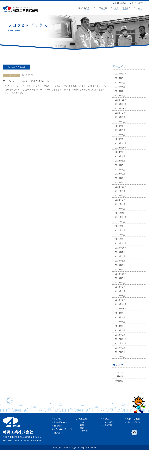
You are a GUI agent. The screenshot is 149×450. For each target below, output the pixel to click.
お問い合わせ (121, 3)
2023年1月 (120, 178)
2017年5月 (120, 356)
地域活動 (119, 381)
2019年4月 (120, 296)
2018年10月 (121, 308)
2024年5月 (120, 130)
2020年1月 (120, 265)
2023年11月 (121, 143)
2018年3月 (120, 335)
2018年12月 (121, 304)
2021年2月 (120, 239)
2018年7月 (120, 317)
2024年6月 (120, 126)
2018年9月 (120, 313)
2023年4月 (120, 169)
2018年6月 (120, 321)
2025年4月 (120, 87)
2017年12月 (121, 339)
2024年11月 (121, 104)
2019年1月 (120, 300)
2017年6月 (120, 352)
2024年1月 (120, 139)
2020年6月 (120, 256)
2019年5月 (120, 291)
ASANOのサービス (86, 9)
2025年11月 (121, 74)
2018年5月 (120, 326)
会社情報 (115, 9)
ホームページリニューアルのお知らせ (26, 80)
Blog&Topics (60, 422)
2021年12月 (121, 213)
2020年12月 (121, 243)
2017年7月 (120, 348)
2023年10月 (121, 148)
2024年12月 (121, 100)
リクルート (139, 9)
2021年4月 (120, 230)
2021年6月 (120, 226)
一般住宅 (84, 431)
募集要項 (108, 425)
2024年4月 (120, 134)
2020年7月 (120, 252)
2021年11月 (121, 217)
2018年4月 (120, 330)
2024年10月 (121, 108)
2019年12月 (121, 269)
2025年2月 (120, 91)
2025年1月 (120, 95)
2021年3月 (120, 234)
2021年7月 (120, 221)
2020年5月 (120, 261)
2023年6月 (120, 161)
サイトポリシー (139, 3)
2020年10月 (121, 248)
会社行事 (119, 376)
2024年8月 (120, 117)
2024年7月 (120, 121)
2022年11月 (121, 187)
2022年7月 (120, 195)
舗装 (82, 428)
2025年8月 (120, 78)
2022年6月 (120, 200)
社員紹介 (126, 9)
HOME (57, 419)
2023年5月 (120, 165)
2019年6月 (120, 287)
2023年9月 (120, 152)
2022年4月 (120, 204)
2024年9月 (120, 113)
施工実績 (103, 9)
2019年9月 (120, 278)
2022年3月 (120, 208)
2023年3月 (120, 174)
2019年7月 (120, 282)
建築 (82, 425)
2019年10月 (121, 274)
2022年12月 (121, 182)
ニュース (119, 372)
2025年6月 (120, 82)
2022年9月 (120, 191)
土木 (82, 422)
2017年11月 (121, 343)
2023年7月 (120, 156)
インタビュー (110, 422)
